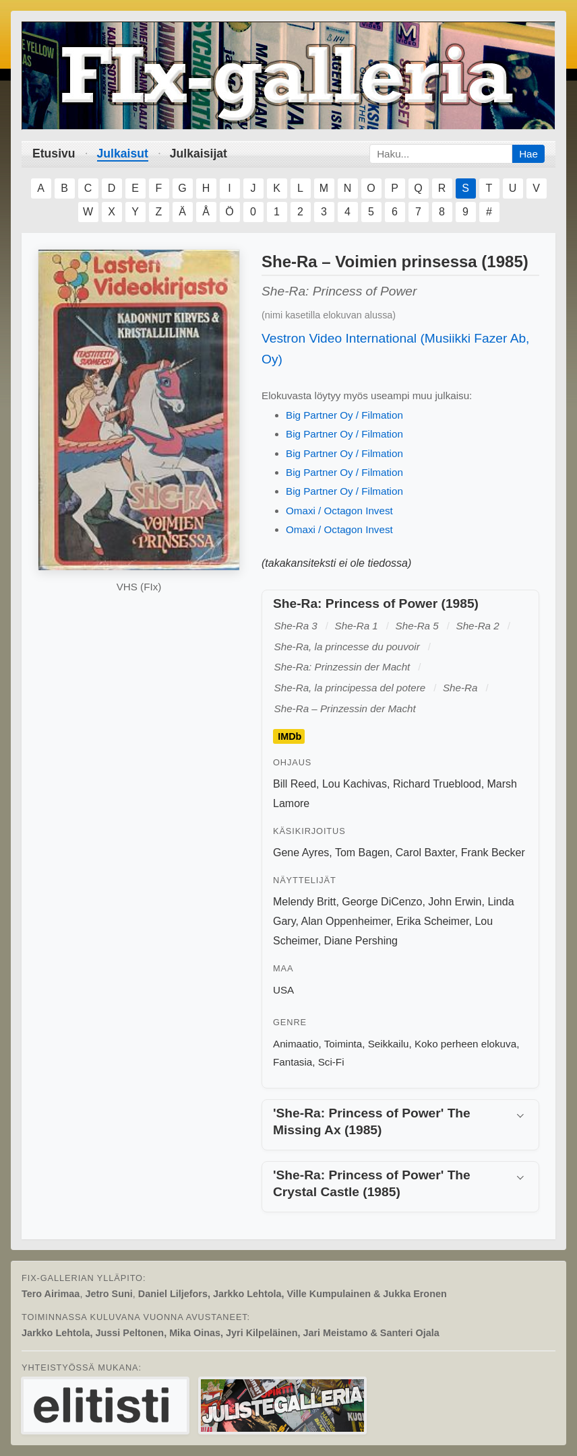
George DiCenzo (382, 901)
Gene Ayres (301, 852)
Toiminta (343, 1043)
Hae (528, 154)
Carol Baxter (425, 852)
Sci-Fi (331, 1062)
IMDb (289, 736)
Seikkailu (388, 1043)
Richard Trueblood (437, 784)
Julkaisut (122, 153)
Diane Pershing (361, 940)
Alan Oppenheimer (346, 921)
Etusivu (53, 153)
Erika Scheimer (432, 921)
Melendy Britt (304, 901)
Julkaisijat (198, 153)
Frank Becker (493, 852)
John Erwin (454, 901)
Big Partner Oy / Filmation (344, 415)
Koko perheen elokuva (465, 1043)
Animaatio (296, 1043)
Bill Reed (294, 784)
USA (283, 990)
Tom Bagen (362, 852)
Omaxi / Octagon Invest (339, 510)
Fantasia (292, 1062)
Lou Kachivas (354, 784)
